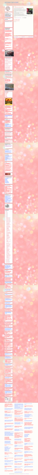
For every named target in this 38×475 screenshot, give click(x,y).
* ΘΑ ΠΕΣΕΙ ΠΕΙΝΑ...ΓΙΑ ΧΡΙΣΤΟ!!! (8, 247)
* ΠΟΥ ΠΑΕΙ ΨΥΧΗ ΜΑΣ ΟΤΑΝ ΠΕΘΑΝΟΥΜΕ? (8, 63)
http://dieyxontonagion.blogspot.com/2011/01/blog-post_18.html (8, 130)
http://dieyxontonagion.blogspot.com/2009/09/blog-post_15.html (8, 138)
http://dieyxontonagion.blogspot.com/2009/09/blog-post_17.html (8, 133)
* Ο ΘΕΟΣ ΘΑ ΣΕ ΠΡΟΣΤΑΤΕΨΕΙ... (8, 249)
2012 (6, 214)
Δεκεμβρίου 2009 (8, 217)
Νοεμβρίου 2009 (7, 218)
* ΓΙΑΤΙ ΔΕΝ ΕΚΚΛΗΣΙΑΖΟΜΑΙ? (8, 256)
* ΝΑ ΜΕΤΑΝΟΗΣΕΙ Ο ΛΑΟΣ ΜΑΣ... (8, 245)
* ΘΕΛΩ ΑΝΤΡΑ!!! (6, 64)
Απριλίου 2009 (7, 261)
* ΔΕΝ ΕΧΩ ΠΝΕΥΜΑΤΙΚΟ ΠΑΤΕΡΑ (8, 61)
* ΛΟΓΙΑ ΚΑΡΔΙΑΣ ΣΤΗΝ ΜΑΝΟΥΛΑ (8, 233)
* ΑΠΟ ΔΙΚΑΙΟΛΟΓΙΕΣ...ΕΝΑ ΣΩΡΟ (8, 240)
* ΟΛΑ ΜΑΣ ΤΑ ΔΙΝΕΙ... (8, 244)
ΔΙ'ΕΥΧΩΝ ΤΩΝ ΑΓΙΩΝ (11, 2)
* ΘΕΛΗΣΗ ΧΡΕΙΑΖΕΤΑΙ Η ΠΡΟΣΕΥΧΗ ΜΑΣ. (8, 255)
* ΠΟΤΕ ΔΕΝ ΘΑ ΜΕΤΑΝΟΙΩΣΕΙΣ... (8, 223)
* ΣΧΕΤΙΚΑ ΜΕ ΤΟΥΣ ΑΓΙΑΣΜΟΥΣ (8, 65)
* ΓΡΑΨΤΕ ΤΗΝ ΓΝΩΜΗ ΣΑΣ (7, 62)
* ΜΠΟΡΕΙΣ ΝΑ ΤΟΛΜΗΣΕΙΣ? (7, 250)
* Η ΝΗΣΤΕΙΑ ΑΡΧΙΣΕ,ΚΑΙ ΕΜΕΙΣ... (8, 257)
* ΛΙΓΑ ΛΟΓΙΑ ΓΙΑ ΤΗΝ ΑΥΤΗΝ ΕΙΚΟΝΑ (8, 237)
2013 (6, 213)
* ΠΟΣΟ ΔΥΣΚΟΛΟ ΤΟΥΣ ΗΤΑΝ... (8, 253)
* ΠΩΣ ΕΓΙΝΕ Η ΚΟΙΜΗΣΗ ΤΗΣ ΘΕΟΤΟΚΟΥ (7, 235)
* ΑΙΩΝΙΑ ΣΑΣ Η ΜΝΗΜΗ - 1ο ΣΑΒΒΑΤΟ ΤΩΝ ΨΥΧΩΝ (8, 67)
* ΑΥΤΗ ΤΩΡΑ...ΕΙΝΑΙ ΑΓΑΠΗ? (8, 251)
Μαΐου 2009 (7, 260)
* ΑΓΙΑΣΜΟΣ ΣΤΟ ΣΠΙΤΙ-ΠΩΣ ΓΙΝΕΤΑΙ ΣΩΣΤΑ (8, 60)
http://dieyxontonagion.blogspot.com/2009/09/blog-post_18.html (8, 134)
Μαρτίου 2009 (7, 262)
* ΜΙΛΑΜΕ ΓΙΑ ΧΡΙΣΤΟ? (8, 221)
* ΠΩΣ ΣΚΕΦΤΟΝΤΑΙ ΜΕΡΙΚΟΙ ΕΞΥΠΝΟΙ (8, 226)
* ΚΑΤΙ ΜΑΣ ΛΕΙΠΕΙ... (8, 222)
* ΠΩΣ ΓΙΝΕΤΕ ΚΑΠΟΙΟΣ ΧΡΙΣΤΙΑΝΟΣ (7, 228)
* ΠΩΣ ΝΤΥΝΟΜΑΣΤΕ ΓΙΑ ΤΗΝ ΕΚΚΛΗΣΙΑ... (8, 232)
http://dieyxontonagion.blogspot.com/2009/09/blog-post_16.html (8, 141)
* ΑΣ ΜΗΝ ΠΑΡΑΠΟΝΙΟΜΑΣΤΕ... (8, 241)
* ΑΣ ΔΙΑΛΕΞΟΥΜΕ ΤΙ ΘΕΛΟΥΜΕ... (8, 238)
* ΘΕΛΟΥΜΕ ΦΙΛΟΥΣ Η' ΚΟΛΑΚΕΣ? (8, 224)
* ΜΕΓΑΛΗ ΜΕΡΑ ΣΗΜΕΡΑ (7, 66)
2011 (6, 215)
